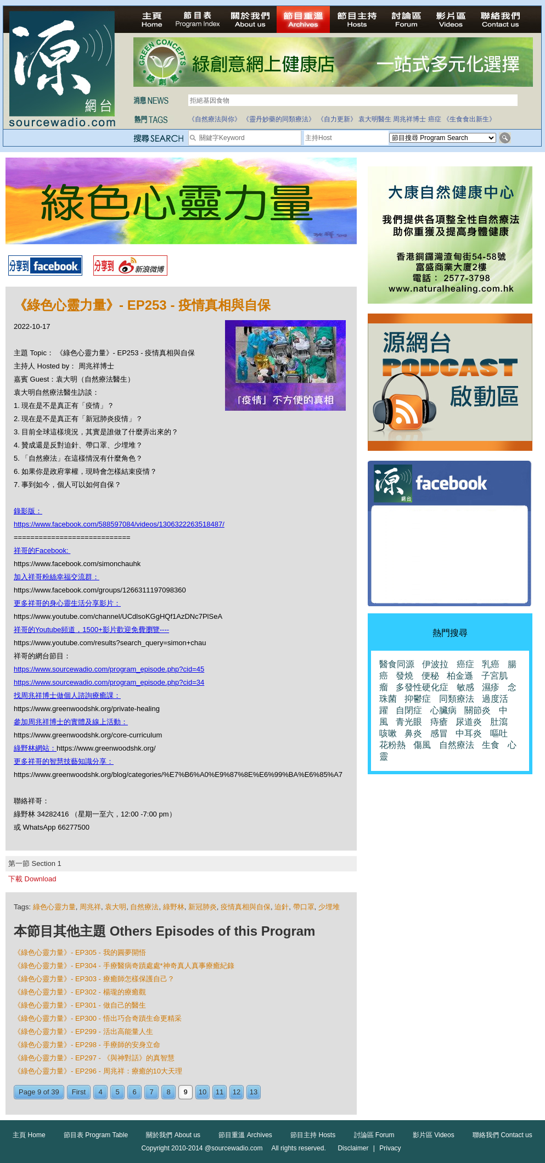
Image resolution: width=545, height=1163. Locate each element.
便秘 (430, 675)
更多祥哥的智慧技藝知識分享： (64, 761)
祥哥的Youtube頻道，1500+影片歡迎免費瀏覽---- (91, 629)
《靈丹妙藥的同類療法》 (279, 119)
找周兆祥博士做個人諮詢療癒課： (67, 695)
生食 (490, 745)
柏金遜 (460, 675)
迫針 (281, 907)
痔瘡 (439, 721)
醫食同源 (396, 664)
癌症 (434, 119)
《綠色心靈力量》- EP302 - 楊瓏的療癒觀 (80, 992)
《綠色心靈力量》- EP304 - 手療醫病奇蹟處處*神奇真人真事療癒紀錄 (124, 965)
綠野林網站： (35, 748)
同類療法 (456, 698)
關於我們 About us (173, 1135)
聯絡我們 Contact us (502, 1135)
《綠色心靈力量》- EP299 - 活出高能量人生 (83, 1031)
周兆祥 (90, 907)
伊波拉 (435, 664)
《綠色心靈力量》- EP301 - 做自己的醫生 (80, 1005)
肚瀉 (499, 721)
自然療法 (144, 907)
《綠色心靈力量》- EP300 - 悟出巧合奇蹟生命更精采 (98, 1018)
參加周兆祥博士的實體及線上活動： (71, 722)
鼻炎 (413, 733)
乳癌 (490, 664)
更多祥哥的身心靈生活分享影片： (67, 603)
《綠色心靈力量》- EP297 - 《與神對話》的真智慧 (94, 1058)
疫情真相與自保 (246, 907)
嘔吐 (499, 733)
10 (202, 1092)
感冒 (439, 733)
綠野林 (173, 907)
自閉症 (409, 710)
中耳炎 (469, 733)
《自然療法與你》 (214, 119)
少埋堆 (329, 907)
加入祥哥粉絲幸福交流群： (56, 577)
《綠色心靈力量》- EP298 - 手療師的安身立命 (87, 1045)
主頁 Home (29, 1135)
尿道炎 (469, 721)
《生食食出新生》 (469, 119)
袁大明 (115, 907)
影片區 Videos (433, 1135)
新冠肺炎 (202, 907)
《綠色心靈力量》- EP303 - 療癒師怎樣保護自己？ (94, 979)
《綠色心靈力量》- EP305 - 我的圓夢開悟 (80, 952)
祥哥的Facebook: (42, 550)
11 (219, 1092)
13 (253, 1092)
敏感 (465, 687)
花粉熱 (392, 745)
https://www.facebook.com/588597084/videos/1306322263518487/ (119, 524)
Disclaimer (353, 1148)
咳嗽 (388, 733)
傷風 (422, 745)
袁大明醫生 (374, 119)
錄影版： (28, 511)
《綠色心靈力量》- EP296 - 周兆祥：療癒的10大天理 (98, 1071)
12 (236, 1092)
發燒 (404, 675)
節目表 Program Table (96, 1135)
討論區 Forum (374, 1135)
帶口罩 (303, 907)
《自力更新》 (337, 119)
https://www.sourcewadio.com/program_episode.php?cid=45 (109, 669)
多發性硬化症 (422, 687)
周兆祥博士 (409, 119)
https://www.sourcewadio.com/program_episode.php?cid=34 (109, 682)
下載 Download (32, 879)
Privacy (390, 1148)
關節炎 (477, 710)
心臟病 (443, 710)
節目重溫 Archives (245, 1135)
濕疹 (490, 687)
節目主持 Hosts (312, 1135)
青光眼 (409, 721)
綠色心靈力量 (54, 907)
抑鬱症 (417, 698)
